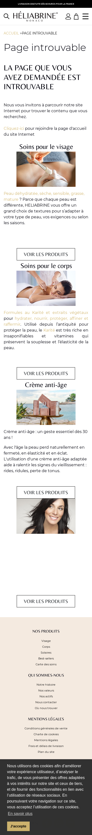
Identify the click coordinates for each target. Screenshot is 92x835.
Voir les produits (46, 254)
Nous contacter (46, 702)
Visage (46, 641)
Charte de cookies (46, 734)
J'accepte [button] (18, 826)
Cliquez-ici (14, 128)
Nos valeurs (46, 690)
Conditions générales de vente (46, 728)
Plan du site (46, 752)
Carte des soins (46, 664)
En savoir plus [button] (20, 814)
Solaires (46, 652)
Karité (49, 330)
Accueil (11, 33)
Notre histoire (46, 684)
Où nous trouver (46, 708)
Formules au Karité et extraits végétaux (46, 312)
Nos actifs (46, 696)
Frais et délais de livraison (46, 746)
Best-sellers (46, 658)
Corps (46, 646)
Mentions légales (46, 740)
